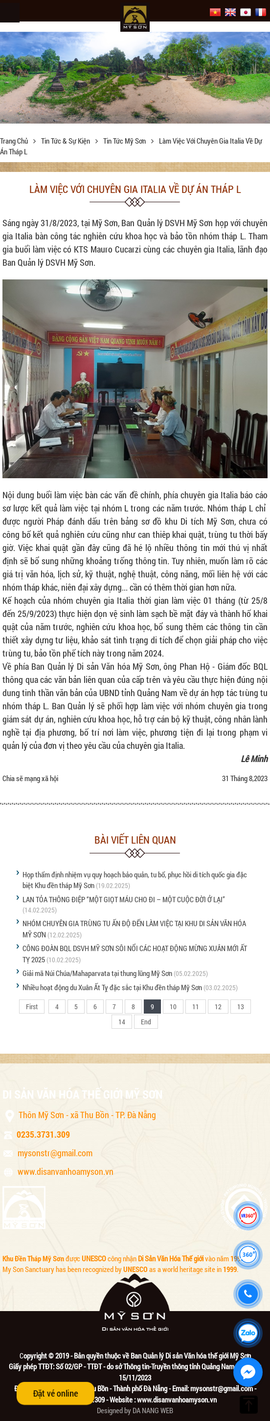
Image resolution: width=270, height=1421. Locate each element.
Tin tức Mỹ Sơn (125, 141)
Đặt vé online (55, 1393)
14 (121, 1021)
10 (173, 1006)
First (32, 1006)
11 (195, 1006)
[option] (135, 78)
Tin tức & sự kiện (66, 141)
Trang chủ (14, 141)
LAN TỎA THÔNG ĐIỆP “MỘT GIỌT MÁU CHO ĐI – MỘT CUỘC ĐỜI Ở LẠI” (123, 899)
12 (218, 1006)
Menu (10, 12)
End (146, 1021)
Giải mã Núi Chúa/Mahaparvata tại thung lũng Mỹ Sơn (97, 973)
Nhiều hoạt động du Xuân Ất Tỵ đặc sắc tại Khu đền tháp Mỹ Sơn (112, 987)
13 (240, 1006)
